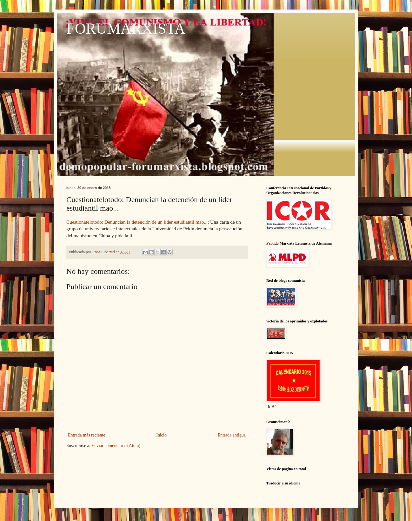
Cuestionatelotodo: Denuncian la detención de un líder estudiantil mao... (137, 222)
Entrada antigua (232, 435)
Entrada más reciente (86, 435)
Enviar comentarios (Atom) (115, 445)
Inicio (161, 435)
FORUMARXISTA (125, 28)
